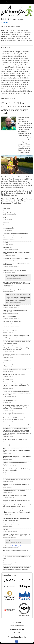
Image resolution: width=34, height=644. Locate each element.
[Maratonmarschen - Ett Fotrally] (17, 11)
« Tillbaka (4, 22)
